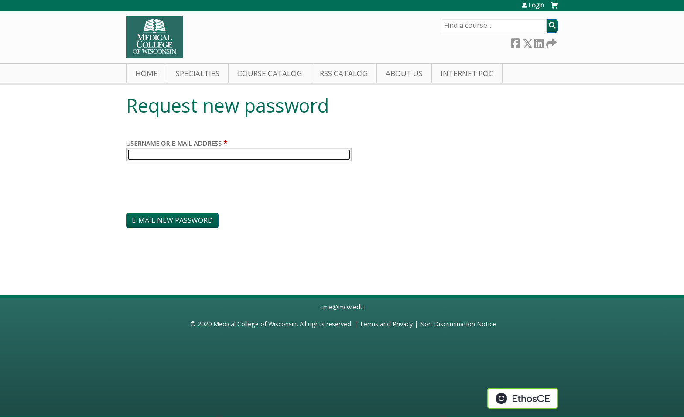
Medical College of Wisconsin (255, 324)
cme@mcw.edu (342, 307)
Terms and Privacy (386, 324)
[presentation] (192, 189)
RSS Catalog (344, 73)
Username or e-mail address (174, 143)
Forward (550, 42)
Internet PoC (467, 73)
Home (146, 73)
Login (536, 5)
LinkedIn (538, 42)
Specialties (197, 73)
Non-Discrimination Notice (458, 324)
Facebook (515, 42)
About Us (404, 73)
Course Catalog (269, 73)
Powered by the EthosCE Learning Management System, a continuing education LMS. (522, 398)
